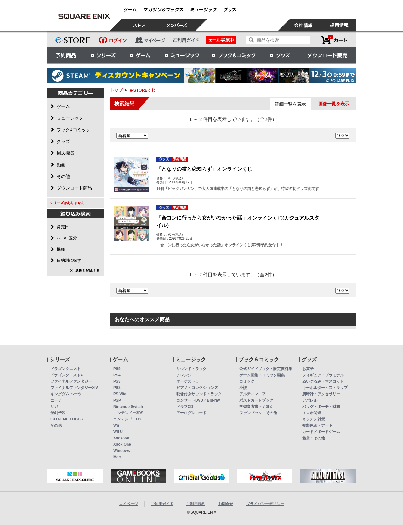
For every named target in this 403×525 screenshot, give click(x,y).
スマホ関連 (311, 413)
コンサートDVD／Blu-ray (198, 400)
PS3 (117, 381)
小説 (243, 387)
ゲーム (140, 55)
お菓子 (308, 369)
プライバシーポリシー (265, 504)
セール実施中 (220, 40)
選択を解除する (87, 270)
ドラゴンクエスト (65, 369)
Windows (121, 450)
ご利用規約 (195, 504)
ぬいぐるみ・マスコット (323, 381)
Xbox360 (121, 438)
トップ (116, 90)
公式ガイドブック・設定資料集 (265, 369)
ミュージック (182, 55)
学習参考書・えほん (256, 406)
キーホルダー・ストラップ (325, 387)
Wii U (118, 432)
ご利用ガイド (162, 504)
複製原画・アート (317, 425)
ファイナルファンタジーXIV (74, 387)
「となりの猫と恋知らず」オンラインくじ (204, 169)
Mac (117, 457)
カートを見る (334, 40)
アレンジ (183, 375)
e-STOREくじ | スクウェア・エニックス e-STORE (84, 16)
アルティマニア (252, 394)
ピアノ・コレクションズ (197, 387)
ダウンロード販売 (327, 55)
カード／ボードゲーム (321, 432)
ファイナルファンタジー (71, 381)
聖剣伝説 (57, 413)
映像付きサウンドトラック (199, 394)
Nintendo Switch (128, 406)
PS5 (117, 369)
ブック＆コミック (233, 55)
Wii (116, 425)
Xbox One (122, 444)
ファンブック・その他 (258, 413)
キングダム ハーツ (66, 394)
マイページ (128, 504)
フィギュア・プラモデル (323, 375)
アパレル (309, 400)
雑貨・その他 (313, 438)
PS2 (117, 387)
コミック (246, 381)
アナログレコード (191, 413)
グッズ (280, 55)
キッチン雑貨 (313, 419)
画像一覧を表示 (333, 103)
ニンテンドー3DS (128, 413)
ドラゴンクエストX (66, 375)
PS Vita (119, 394)
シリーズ (103, 55)
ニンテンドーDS (127, 419)
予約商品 (65, 55)
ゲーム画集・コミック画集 (262, 375)
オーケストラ (187, 381)
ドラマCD (184, 406)
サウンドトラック (191, 369)
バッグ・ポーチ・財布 (321, 406)
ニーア (56, 400)
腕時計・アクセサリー (321, 394)
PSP (117, 400)
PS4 (117, 375)
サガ (54, 406)
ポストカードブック (256, 400)
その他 (56, 425)
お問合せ (225, 504)
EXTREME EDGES (66, 419)
